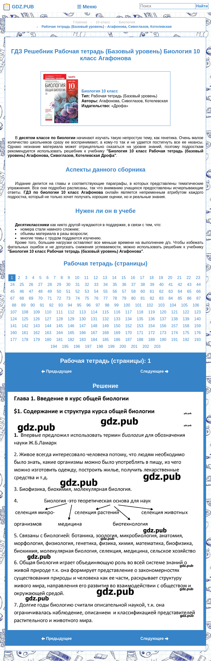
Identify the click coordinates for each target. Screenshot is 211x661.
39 (152, 284)
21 (179, 278)
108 (25, 312)
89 (23, 305)
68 (21, 298)
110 (48, 312)
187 (128, 340)
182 (71, 340)
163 (48, 333)
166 (82, 333)
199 (111, 346)
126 (36, 319)
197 (88, 346)
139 (186, 319)
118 (140, 312)
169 (117, 333)
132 (105, 319)
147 (82, 326)
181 (59, 340)
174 (174, 333)
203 (157, 346)
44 (198, 284)
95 (79, 305)
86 (189, 298)
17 (142, 278)
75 (87, 298)
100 (127, 305)
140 (197, 319)
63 (170, 291)
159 (197, 326)
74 (77, 298)
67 (12, 298)
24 (12, 284)
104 (173, 305)
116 (117, 312)
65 (189, 291)
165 (71, 333)
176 (197, 333)
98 (107, 305)
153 (140, 326)
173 (163, 333)
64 (180, 291)
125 (25, 319)
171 (140, 333)
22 (189, 278)
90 (33, 305)
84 (170, 298)
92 (51, 305)
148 (94, 326)
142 (25, 326)
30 (68, 284)
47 (31, 291)
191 (174, 340)
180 (48, 340)
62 (161, 291)
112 (71, 312)
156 (163, 326)
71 (50, 298)
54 (96, 291)
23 (198, 278)
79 (124, 298)
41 (170, 284)
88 (14, 305)
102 (149, 305)
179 (36, 340)
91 (42, 305)
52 (77, 291)
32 (87, 284)
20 (170, 278)
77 (105, 298)
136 (151, 319)
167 (94, 333)
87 (198, 298)
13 (105, 278)
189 (151, 340)
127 (48, 319)
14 (114, 278)
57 (124, 291)
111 (59, 312)
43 (189, 284)
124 (13, 319)
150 (117, 326)
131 (94, 319)
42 (180, 284)
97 (98, 305)
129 (71, 319)
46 (21, 291)
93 (60, 305)
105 (184, 305)
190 (163, 340)
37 (133, 284)
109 (36, 312)
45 (12, 291)
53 (87, 291)
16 (133, 278)
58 (133, 291)
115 (105, 312)
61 (152, 291)
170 (128, 333)
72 (59, 298)
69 (31, 298)
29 (59, 284)
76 (96, 298)
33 (96, 284)
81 (143, 298)
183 (82, 340)
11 (86, 278)
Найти (202, 6)
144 (48, 326)
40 (161, 284)
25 (21, 284)
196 (76, 346)
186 (117, 340)
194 (53, 346)
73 (68, 298)
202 (146, 346)
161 (25, 333)
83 (161, 298)
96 (88, 305)
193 (197, 340)
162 (36, 333)
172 (151, 333)
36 (124, 284)
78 (115, 298)
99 (116, 305)
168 (105, 333)
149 (105, 326)
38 (143, 284)
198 (100, 346)
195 (65, 346)
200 (122, 346)
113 (82, 312)
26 (31, 284)
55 (105, 291)
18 (151, 278)
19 (161, 278)
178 (25, 340)
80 (133, 298)
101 (138, 305)
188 (140, 340)
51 (68, 291)
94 (70, 305)
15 (123, 278)
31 (77, 284)
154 (151, 326)
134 (128, 319)
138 (174, 319)
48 (40, 291)
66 (198, 291)
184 (94, 340)
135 (140, 319)
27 (40, 284)
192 (186, 340)
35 (115, 284)
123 (197, 312)
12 (96, 278)
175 (186, 333)
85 (180, 298)
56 (115, 291)
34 (105, 284)
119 (151, 312)
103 (161, 305)
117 (128, 312)
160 (13, 333)
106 (196, 305)
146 (71, 326)
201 (134, 346)
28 (50, 284)
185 (105, 340)
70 (40, 298)
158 (186, 326)
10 (77, 278)
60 (143, 291)
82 (152, 298)
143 (36, 326)
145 (59, 326)
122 (186, 312)
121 (174, 312)
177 (13, 340)
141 (13, 326)
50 (59, 291)
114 (94, 312)
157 (174, 326)
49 (50, 291)
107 (13, 312)
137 (163, 319)
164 (59, 333)
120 (163, 312)
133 (117, 319)
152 (128, 326)
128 (59, 319)
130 (82, 319)
